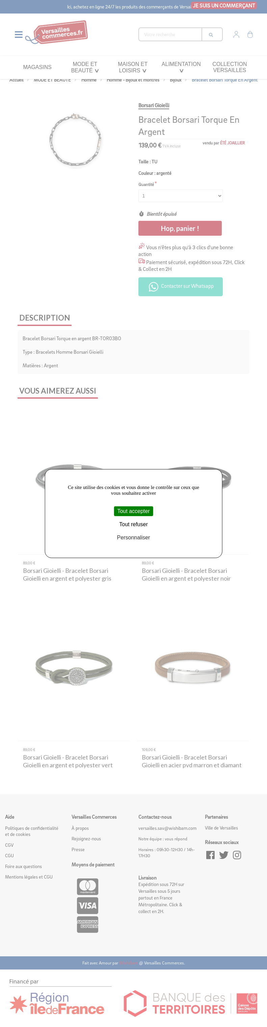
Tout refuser (133, 524)
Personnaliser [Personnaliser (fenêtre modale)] (133, 537)
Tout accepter (133, 511)
